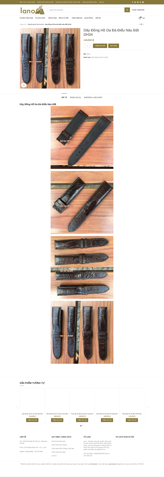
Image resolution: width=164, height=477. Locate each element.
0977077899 (39, 451)
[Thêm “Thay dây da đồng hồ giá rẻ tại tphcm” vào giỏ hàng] (82, 420)
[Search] (89, 9)
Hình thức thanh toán (58, 441)
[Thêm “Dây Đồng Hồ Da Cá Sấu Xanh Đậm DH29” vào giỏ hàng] (57, 420)
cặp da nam (112, 464)
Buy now (113, 46)
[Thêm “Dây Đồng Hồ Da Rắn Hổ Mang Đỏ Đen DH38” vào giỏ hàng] (107, 420)
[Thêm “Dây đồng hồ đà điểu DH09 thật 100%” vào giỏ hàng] (132, 420)
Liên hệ (54, 456)
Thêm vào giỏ (100, 46)
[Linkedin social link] (140, 2)
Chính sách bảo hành (59, 452)
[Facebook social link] (132, 2)
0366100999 (29, 451)
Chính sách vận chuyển (59, 445)
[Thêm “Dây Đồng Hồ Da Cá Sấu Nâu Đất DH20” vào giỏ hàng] (32, 420)
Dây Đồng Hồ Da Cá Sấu (36, 24)
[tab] (64, 96)
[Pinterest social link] (137, 2)
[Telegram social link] (143, 2)
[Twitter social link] (135, 2)
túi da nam (93, 464)
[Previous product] (139, 24)
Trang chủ (23, 24)
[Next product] (143, 24)
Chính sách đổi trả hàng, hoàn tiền (63, 448)
